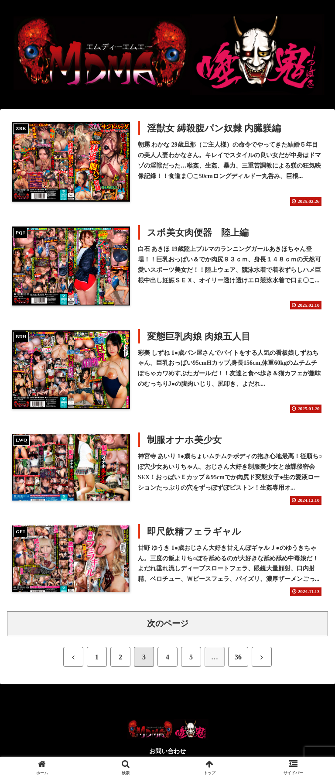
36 (238, 657)
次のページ (167, 623)
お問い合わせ (167, 751)
